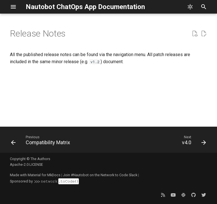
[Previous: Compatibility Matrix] (41, 141)
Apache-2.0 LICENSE (26, 164)
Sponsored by (44, 181)
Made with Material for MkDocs (35, 175)
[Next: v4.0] (193, 141)
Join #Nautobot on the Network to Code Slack (100, 175)
